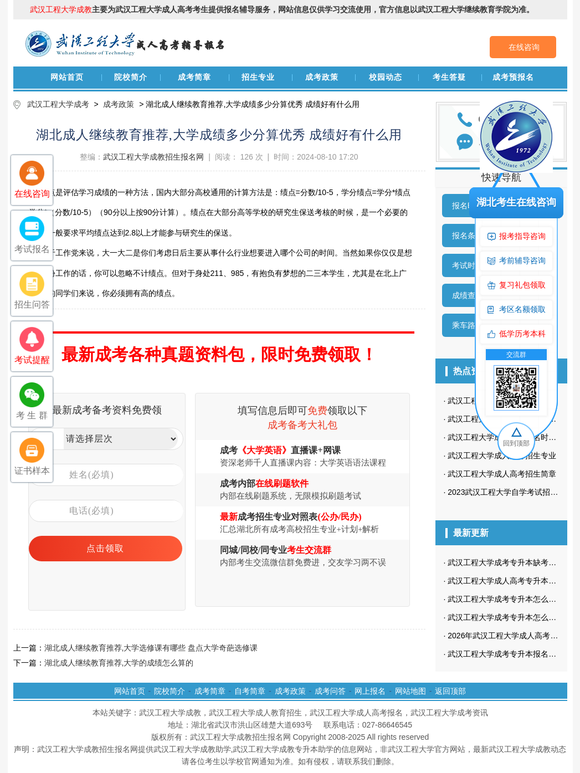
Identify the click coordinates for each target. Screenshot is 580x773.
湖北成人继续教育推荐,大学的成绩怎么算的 (119, 662)
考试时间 (467, 265)
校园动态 (385, 77)
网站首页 (67, 77)
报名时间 (467, 205)
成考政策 (321, 77)
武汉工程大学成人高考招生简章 (502, 473)
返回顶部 (450, 691)
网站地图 (410, 691)
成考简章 (194, 77)
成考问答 (330, 691)
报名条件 (467, 235)
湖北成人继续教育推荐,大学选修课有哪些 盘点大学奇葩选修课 (151, 647)
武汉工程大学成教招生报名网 (153, 156)
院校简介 (130, 77)
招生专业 (258, 77)
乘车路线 (467, 325)
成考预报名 (513, 77)
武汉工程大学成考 (58, 104)
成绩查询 (467, 295)
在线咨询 (524, 47)
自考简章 (249, 691)
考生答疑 (449, 77)
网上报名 (370, 691)
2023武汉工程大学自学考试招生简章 (510, 492)
